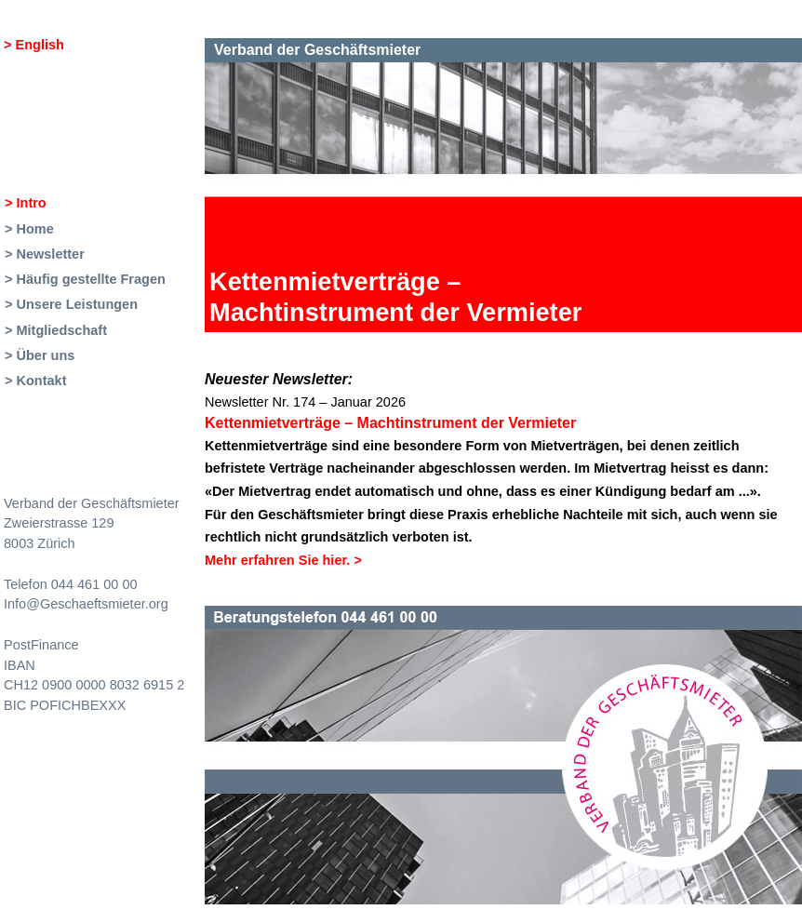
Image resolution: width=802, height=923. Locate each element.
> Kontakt (35, 380)
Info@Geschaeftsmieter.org (86, 603)
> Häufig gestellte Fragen (85, 279)
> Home (29, 228)
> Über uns (39, 355)
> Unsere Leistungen (71, 304)
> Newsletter (45, 254)
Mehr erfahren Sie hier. (283, 560)
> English (34, 44)
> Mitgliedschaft (56, 330)
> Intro (26, 202)
